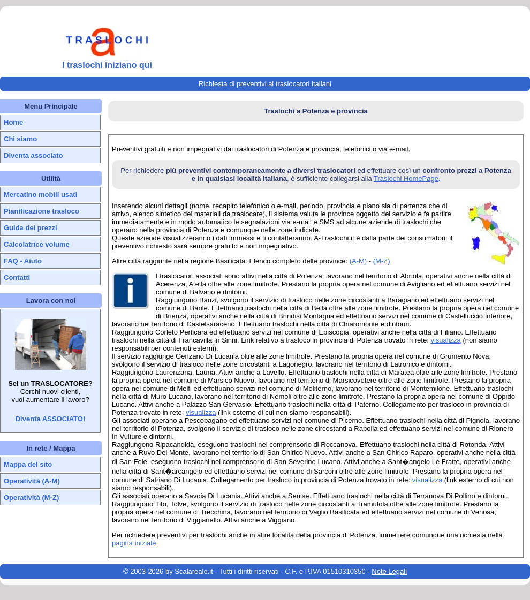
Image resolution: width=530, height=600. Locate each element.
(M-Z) (381, 261)
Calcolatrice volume (37, 244)
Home (13, 122)
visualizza (445, 340)
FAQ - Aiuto (23, 261)
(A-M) (358, 261)
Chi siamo (20, 139)
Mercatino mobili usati (40, 195)
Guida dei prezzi (30, 228)
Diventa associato (33, 155)
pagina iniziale (134, 543)
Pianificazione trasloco (41, 211)
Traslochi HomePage (406, 178)
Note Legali (389, 571)
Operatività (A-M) (32, 481)
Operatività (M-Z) (31, 497)
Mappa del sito (28, 464)
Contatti (17, 278)
